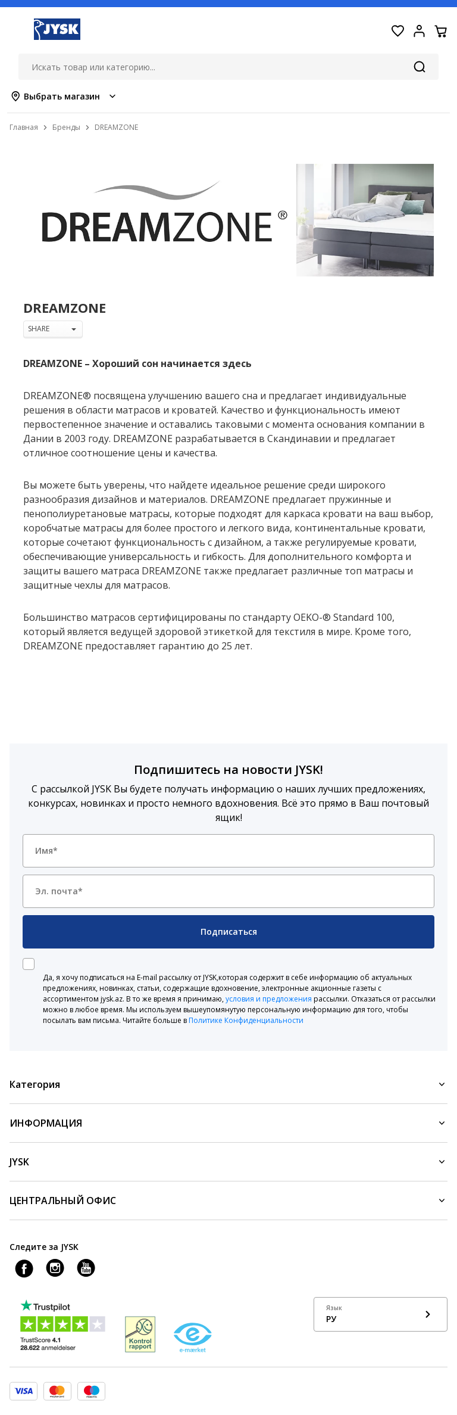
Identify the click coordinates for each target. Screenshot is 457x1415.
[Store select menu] (64, 96)
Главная (24, 127)
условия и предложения (269, 999)
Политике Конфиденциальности (246, 1020)
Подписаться (229, 931)
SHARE (52, 329)
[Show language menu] (380, 1314)
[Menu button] (17, 31)
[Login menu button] (419, 31)
